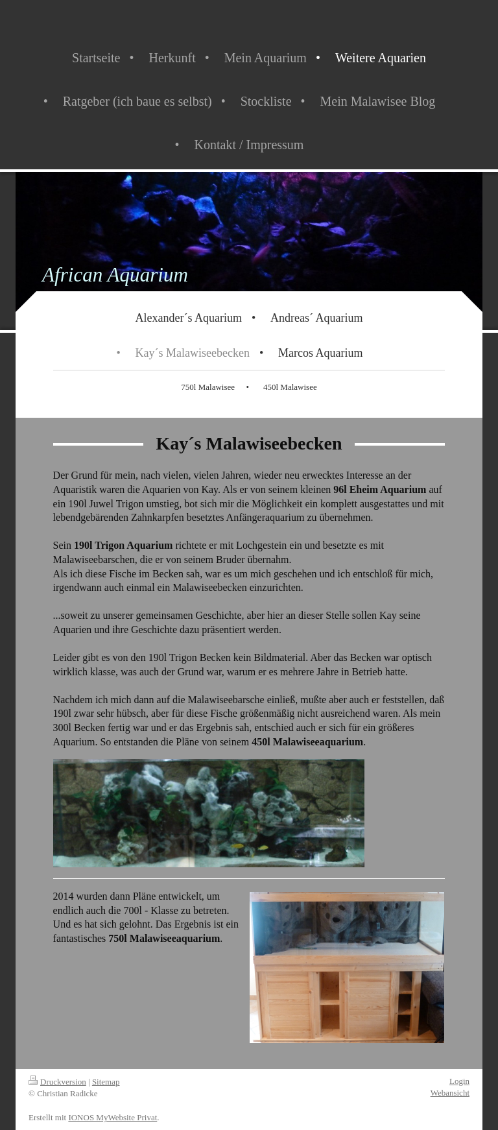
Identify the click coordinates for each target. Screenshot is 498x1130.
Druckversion (57, 1082)
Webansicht (450, 1093)
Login (459, 1081)
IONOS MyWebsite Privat (112, 1117)
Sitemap (106, 1082)
